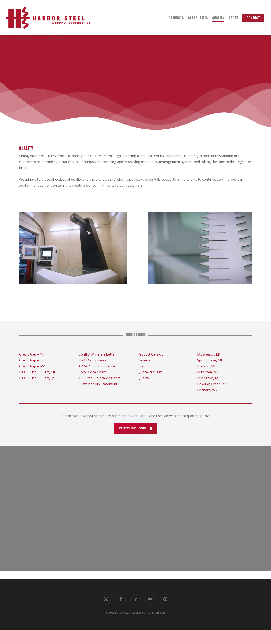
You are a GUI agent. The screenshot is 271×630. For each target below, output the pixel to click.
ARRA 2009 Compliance (97, 366)
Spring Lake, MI (209, 360)
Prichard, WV (207, 390)
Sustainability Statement (98, 384)
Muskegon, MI (208, 354)
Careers (144, 360)
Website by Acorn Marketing (148, 613)
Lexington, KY (208, 378)
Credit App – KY (31, 360)
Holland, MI (206, 366)
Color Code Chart (92, 372)
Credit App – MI (31, 354)
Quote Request (150, 372)
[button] (135, 428)
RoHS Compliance (92, 360)
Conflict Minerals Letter (97, 354)
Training (145, 366)
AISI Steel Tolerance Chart (99, 378)
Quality (143, 378)
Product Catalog (150, 354)
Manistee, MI (207, 372)
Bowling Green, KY (211, 384)
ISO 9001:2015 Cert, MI (37, 372)
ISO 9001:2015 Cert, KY (37, 378)
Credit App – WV (32, 366)
